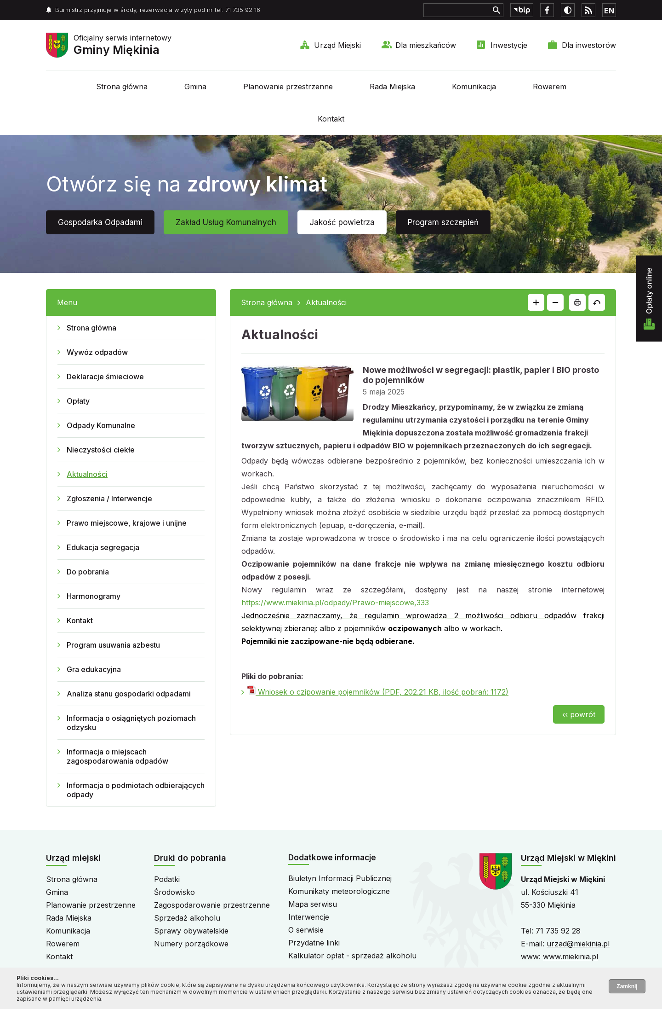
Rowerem (549, 86)
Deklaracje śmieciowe (105, 376)
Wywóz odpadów (97, 352)
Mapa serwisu (312, 904)
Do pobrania (88, 571)
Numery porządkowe (191, 943)
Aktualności (87, 474)
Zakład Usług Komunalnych (226, 222)
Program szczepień (443, 222)
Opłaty (78, 401)
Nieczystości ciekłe (101, 449)
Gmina (195, 86)
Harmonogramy (93, 596)
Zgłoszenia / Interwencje (109, 498)
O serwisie (306, 929)
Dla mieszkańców (425, 45)
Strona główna (122, 86)
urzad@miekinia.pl (578, 943)
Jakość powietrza (342, 222)
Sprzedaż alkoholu (187, 917)
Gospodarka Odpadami (100, 222)
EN (609, 10)
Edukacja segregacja (103, 547)
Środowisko (174, 892)
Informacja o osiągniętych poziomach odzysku (131, 722)
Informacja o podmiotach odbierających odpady (136, 790)
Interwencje (308, 917)
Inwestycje (509, 45)
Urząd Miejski (337, 45)
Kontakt (331, 118)
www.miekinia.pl (570, 956)
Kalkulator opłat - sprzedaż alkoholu (352, 955)
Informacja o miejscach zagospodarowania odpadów (117, 756)
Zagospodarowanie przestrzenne (212, 905)
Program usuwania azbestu (113, 644)
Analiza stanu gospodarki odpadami (129, 693)
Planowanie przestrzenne (288, 86)
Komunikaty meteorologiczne (339, 891)
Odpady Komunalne (101, 425)
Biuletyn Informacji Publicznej (340, 878)
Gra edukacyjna (94, 669)
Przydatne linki (314, 942)
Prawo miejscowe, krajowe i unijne (127, 523)
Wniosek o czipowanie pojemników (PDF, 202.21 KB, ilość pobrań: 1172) (377, 691)
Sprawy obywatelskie (191, 930)
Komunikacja (474, 86)
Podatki (167, 879)
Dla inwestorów (589, 45)
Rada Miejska (392, 86)
